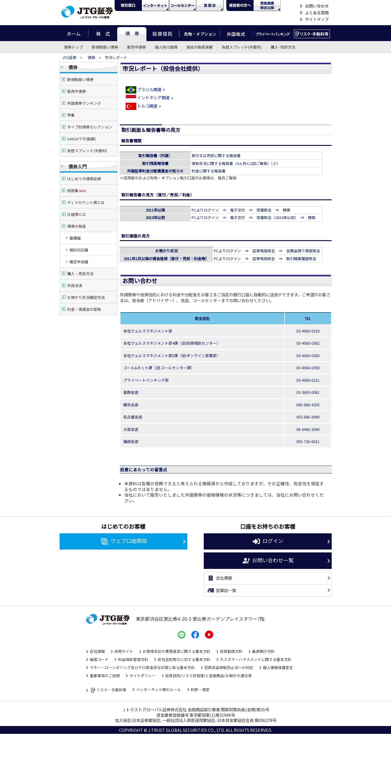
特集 (71, 115)
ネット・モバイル (155, 5)
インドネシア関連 (150, 97)
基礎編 (75, 238)
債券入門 (77, 166)
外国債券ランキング (84, 103)
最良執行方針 (263, 651)
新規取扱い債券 (105, 47)
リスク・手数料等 (108, 690)
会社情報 (97, 651)
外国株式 (236, 33)
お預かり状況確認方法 (86, 297)
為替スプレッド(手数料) (242, 47)
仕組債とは (76, 214)
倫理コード (99, 659)
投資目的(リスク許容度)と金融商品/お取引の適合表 (208, 675)
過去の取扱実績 (199, 47)
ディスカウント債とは (85, 202)
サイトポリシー (142, 675)
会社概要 (219, 578)
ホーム (74, 33)
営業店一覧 (221, 590)
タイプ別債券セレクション (89, 127)
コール (182, 5)
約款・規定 (200, 689)
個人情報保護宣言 (278, 667)
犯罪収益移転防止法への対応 (228, 667)
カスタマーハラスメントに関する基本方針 (255, 659)
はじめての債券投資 (84, 178)
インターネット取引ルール (158, 689)
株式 (102, 33)
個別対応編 (78, 250)
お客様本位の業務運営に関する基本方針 (176, 651)
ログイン (267, 541)
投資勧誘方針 (231, 651)
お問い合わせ (314, 6)
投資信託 (162, 33)
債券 (131, 33)
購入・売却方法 (80, 273)
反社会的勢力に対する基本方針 (184, 659)
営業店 (209, 5)
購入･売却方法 (283, 47)
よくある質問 (314, 13)
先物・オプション (199, 33)
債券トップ (73, 47)
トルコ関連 (144, 106)
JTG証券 (69, 57)
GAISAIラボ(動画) (81, 139)
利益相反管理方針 (133, 659)
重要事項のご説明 (105, 675)
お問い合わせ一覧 (267, 560)
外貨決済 (74, 285)
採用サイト (123, 651)
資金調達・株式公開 (267, 5)
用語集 (76, 190)
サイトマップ (314, 19)
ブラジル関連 (146, 89)
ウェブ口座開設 (123, 541)
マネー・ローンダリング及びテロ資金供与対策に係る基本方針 (142, 667)
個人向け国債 (166, 47)
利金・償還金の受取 (84, 309)
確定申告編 (78, 261)
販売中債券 (136, 47)
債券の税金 (76, 226)
